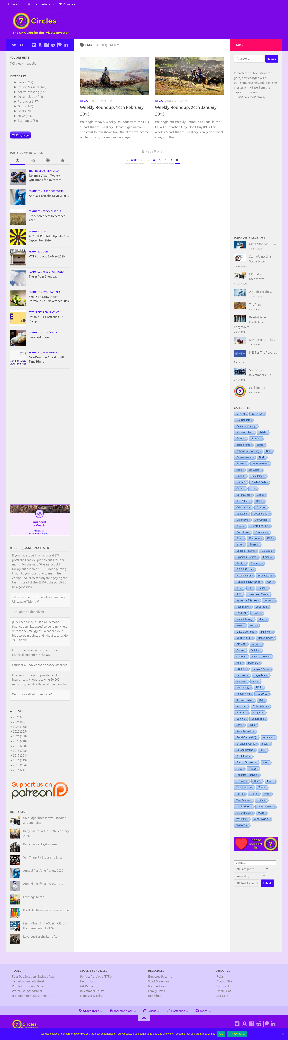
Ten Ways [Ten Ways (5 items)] (241, 781)
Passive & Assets (28, 87)
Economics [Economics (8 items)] (261, 532)
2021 (20, 736)
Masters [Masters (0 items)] (240, 625)
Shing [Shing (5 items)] (252, 725)
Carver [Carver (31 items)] (240, 482)
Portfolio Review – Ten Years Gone (46, 910)
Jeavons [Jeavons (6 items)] (268, 600)
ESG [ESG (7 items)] (269, 538)
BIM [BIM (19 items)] (261, 457)
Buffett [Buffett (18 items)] (240, 476)
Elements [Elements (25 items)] (254, 538)
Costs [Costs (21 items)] (260, 494)
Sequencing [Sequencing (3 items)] (258, 719)
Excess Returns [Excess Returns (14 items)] (245, 550)
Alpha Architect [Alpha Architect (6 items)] (244, 432)
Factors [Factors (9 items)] (267, 557)
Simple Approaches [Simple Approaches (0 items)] (245, 731)
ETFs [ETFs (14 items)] (239, 544)
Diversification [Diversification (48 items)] (259, 525)
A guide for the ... (261, 291)
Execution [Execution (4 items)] (266, 550)
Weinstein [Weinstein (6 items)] (241, 819)
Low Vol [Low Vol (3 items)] (257, 613)
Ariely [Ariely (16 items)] (262, 432)
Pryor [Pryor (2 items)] (255, 681)
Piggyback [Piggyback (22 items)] (260, 675)
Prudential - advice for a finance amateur (39, 665)
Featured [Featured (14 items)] (256, 563)
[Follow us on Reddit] (52, 44)
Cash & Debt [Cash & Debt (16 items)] (259, 482)
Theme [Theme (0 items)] (270, 781)
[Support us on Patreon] (59, 44)
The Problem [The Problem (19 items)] (244, 787)
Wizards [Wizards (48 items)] (241, 825)
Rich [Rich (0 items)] (261, 700)
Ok (221, 1033)
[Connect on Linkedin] (65, 44)
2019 (20, 746)
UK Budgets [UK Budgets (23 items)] (243, 806)
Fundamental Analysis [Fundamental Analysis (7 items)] (248, 581)
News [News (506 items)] (240, 644)
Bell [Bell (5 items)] (268, 451)
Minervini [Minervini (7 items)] (266, 631)
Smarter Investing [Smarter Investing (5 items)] (245, 743)
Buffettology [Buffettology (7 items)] (257, 476)
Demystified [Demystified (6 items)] (261, 520)
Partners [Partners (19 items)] (253, 662)
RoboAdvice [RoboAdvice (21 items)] (260, 706)
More (201, 1010)
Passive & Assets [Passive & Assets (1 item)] (261, 669)
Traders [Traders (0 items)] (239, 794)
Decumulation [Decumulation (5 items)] (261, 513)
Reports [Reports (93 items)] (262, 693)
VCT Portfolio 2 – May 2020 (47, 256)
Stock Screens (52, 211)
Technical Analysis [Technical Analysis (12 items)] (246, 774)
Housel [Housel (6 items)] (262, 588)
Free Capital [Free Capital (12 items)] (265, 575)
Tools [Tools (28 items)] (261, 787)
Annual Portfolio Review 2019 (43, 883)
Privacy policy (237, 1033)
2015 (20, 765)
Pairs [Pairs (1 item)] (238, 663)
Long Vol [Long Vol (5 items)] (241, 613)
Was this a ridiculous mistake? (32, 694)
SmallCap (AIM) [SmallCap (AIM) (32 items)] (246, 737)
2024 (19, 722)
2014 (19, 770)
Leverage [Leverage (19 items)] (261, 606)
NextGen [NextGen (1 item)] (256, 644)
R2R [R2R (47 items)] (259, 687)
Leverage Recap (33, 897)
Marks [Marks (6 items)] (262, 619)
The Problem (37, 170)
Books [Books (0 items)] (239, 470)
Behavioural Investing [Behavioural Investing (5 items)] (247, 451)
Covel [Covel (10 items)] (259, 501)
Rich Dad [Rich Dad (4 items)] (241, 706)
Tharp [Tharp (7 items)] (257, 781)
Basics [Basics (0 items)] (260, 445)
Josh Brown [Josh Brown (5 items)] (242, 606)
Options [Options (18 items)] (241, 656)
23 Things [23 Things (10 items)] (257, 413)
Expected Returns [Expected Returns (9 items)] (246, 557)
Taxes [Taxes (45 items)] (253, 768)
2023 (20, 726)
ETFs (31, 312)
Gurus (22, 106)
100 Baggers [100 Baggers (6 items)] (243, 420)
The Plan (255, 304)
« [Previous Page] (142, 160)
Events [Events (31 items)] (253, 544)
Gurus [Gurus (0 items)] (239, 588)
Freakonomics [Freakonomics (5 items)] (243, 575)
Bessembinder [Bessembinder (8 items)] (244, 457)
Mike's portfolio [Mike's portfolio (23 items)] (245, 631)
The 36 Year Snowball (43, 276)
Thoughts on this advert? (29, 612)
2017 (20, 755)
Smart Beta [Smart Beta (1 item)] (268, 737)
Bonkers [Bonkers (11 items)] (241, 463)
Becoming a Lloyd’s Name (40, 844)
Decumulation (27, 96)
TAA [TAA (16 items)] (265, 762)
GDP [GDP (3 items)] (269, 582)
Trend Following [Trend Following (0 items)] (243, 800)
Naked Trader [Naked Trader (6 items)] (265, 638)
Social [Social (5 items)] (265, 743)
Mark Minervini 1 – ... (263, 243)
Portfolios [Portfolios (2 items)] (241, 681)
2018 (20, 750)
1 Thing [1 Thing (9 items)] (240, 413)
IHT (44, 231)
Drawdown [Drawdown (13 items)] (242, 532)
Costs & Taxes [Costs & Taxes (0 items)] (242, 501)
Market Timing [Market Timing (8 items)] (244, 619)
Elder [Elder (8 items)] (239, 538)
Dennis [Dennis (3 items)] (240, 526)
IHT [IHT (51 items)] (238, 594)
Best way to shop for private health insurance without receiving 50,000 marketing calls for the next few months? (39, 679)
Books (22, 111)
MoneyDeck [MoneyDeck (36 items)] (243, 637)
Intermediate (41, 4)
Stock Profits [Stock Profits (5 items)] (243, 756)
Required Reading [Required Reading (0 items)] (244, 700)
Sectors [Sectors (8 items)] (240, 718)
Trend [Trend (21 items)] (253, 793)
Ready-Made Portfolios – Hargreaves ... (250, 322)
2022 (20, 731)
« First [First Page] (132, 160)
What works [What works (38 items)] (261, 819)
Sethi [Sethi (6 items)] (239, 725)
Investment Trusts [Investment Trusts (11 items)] (258, 594)
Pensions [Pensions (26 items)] (242, 675)
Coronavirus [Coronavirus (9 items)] (243, 495)
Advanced (70, 4)
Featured (53, 170)
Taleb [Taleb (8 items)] (239, 768)
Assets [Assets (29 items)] (240, 438)
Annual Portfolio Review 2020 (49, 195)
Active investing (28, 92)
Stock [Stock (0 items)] (262, 750)
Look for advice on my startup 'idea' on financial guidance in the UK (38, 652)
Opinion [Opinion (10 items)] (255, 650)
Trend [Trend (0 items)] (266, 794)
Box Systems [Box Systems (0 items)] (254, 470)
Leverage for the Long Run (41, 936)
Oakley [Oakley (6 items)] (240, 650)
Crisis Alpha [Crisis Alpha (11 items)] (243, 507)
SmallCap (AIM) (52, 291)
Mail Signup (257, 387)
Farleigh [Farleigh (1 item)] (240, 563)
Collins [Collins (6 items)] (240, 488)
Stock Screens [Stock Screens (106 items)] (246, 762)
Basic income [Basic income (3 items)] (243, 445)
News (84, 101)
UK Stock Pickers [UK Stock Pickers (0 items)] (265, 807)
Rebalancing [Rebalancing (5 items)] (243, 693)
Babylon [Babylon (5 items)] (255, 438)
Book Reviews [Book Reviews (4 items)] (260, 463)
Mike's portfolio (53, 190)
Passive (54, 312)
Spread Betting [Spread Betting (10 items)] (244, 750)
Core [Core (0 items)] (253, 489)
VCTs (45, 251)
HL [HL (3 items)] (250, 588)
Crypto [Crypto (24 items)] (261, 507)
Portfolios (24, 101)
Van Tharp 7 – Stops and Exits (42, 857)
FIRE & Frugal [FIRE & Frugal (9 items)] (244, 569)
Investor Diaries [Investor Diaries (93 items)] (246, 600)
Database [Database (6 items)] (241, 513)
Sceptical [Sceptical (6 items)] (258, 712)
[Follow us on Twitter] (33, 44)
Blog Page (22, 135)
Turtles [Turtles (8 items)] (261, 800)
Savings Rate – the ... (262, 339)
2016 (20, 760)
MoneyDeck (50, 352)
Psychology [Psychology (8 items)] (242, 687)
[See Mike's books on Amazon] (40, 44)
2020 (20, 741)
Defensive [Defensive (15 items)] (242, 519)
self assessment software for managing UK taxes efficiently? (38, 599)
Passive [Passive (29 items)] (241, 668)
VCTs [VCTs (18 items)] (261, 812)
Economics (25, 120)
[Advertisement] (40, 437)
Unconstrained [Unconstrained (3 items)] (243, 813)
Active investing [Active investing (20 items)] (245, 426)
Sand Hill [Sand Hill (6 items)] (241, 712)
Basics (14, 4)
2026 (18, 717)
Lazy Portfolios (39, 337)
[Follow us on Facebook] (46, 44)
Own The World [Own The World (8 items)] (261, 656)
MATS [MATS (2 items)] (253, 625)
